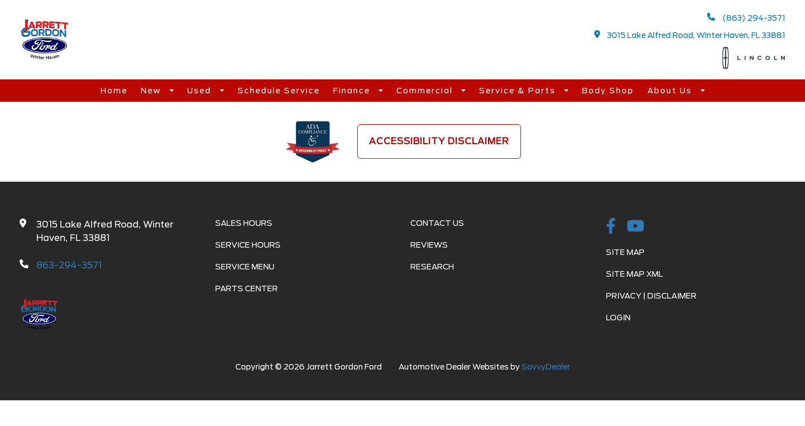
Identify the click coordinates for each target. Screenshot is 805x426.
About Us (671, 90)
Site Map (625, 252)
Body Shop (608, 90)
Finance (353, 90)
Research (432, 266)
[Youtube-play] (636, 227)
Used (200, 90)
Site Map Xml (634, 273)
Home (114, 90)
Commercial (426, 90)
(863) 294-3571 (746, 17)
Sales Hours (243, 223)
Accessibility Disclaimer (439, 141)
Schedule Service (279, 90)
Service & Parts (518, 90)
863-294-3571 (69, 265)
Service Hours (248, 244)
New (152, 90)
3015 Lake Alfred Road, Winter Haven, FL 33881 (690, 35)
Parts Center (246, 288)
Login (618, 317)
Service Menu (244, 266)
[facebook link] (611, 227)
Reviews (429, 244)
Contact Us (437, 223)
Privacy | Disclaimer (651, 295)
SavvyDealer (546, 366)
